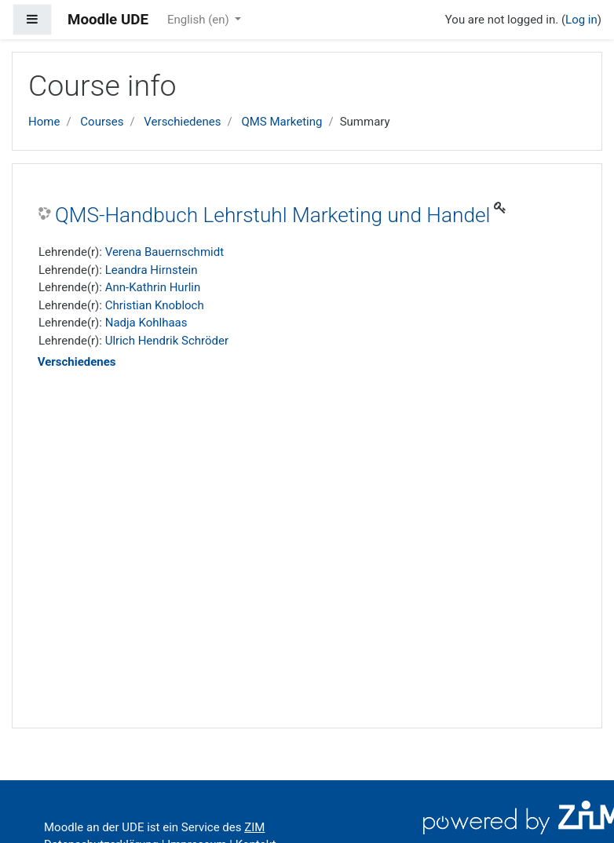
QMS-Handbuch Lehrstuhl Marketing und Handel (272, 215)
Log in (581, 20)
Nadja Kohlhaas (146, 323)
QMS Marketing (281, 122)
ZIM (254, 827)
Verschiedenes (182, 122)
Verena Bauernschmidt (164, 252)
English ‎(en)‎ (199, 20)
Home (44, 122)
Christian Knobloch (154, 305)
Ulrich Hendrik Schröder (166, 341)
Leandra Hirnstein (151, 270)
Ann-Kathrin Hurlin (153, 287)
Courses (101, 122)
